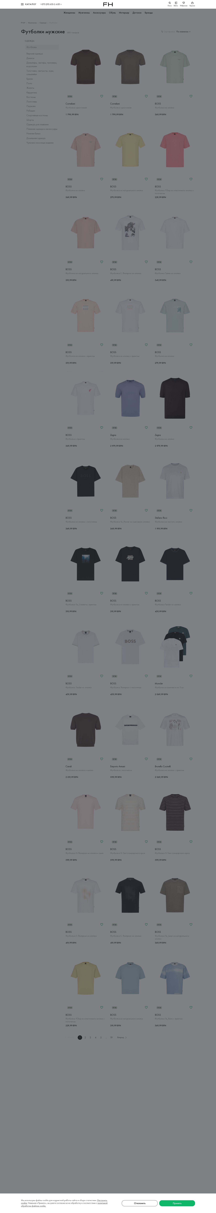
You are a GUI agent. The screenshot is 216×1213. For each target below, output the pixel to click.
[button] (28, 4)
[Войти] (176, 4)
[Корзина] (192, 4)
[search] (170, 4)
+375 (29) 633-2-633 (50, 4)
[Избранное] (183, 4)
